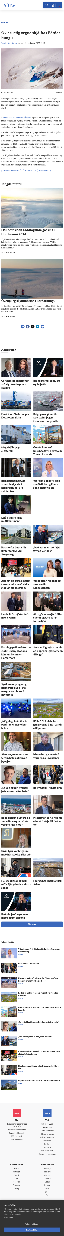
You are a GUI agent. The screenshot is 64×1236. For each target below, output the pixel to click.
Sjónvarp (16, 1185)
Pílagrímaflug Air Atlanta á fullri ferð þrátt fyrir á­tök (47, 821)
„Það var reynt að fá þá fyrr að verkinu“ (35, 1037)
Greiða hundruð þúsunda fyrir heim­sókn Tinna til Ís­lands (47, 451)
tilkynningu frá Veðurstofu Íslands (16, 118)
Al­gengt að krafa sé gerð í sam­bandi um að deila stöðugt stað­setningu (15, 584)
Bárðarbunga (29, 170)
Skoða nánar (8, 1217)
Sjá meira (32, 924)
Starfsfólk (47, 1141)
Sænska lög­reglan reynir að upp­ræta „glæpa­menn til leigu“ (48, 651)
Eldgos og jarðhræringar (11, 170)
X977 (47, 1192)
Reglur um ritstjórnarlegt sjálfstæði (17, 1125)
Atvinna (47, 1175)
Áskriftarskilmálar (47, 1138)
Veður (47, 1182)
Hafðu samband (47, 1131)
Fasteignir (47, 1172)
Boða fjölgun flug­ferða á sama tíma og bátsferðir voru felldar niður (15, 821)
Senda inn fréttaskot (47, 1154)
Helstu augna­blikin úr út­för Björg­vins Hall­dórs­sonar (16, 884)
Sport (16, 1175)
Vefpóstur (47, 1148)
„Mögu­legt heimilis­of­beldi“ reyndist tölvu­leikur (14, 725)
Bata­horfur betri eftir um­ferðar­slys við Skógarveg (13, 551)
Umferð (47, 1144)
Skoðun (17, 1182)
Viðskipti (16, 1172)
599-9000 (19, 1140)
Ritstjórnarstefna (47, 1134)
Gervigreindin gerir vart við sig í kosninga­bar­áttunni (15, 384)
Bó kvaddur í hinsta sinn (47, 788)
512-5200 (49, 1124)
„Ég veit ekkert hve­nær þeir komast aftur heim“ (38, 1022)
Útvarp (16, 1189)
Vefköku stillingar (32, 1224)
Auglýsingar (47, 1127)
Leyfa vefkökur (32, 1230)
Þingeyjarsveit (43, 170)
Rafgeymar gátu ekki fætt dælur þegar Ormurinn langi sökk (45, 418)
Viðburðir (47, 1179)
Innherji (47, 1169)
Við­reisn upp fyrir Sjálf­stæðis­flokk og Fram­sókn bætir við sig (47, 484)
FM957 (47, 1189)
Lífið (16, 1179)
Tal (47, 1195)
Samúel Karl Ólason (9, 43)
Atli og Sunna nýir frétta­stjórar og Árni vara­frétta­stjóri (47, 618)
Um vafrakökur (47, 1151)
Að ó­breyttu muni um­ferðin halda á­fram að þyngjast (14, 758)
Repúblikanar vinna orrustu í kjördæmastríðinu (39, 1081)
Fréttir (16, 1169)
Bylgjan (47, 1185)
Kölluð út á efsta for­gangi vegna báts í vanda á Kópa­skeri (47, 725)
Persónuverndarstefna (17, 1130)
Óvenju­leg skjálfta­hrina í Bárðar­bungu (28, 301)
